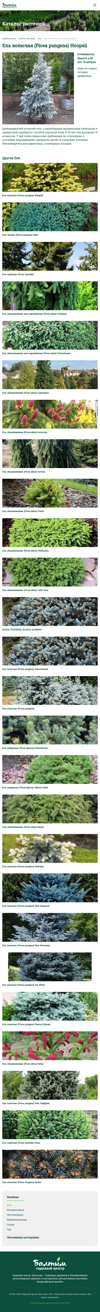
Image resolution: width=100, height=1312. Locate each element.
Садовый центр (9, 38)
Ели (9, 1204)
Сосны (10, 1224)
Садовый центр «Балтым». (35, 1294)
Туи (9, 1229)
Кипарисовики (15, 1209)
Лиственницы (15, 1214)
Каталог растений (27, 38)
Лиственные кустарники (23, 1237)
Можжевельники (17, 1219)
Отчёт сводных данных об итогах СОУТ (50, 1302)
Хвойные (13, 1197)
